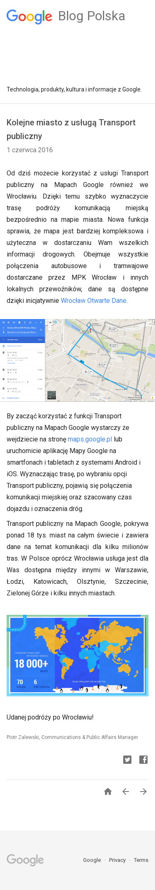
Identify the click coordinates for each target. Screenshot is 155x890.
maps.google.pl (89, 439)
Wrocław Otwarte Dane (93, 301)
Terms (141, 860)
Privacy (118, 860)
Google (92, 860)
